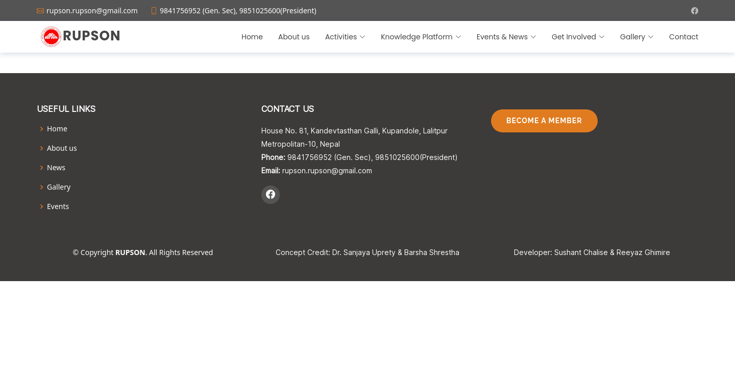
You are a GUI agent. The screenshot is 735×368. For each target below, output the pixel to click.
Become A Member (544, 121)
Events (58, 206)
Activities (345, 37)
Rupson (91, 36)
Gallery (637, 37)
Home (252, 37)
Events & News (506, 37)
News (56, 167)
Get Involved (578, 37)
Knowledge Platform (421, 37)
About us (294, 37)
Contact (683, 37)
